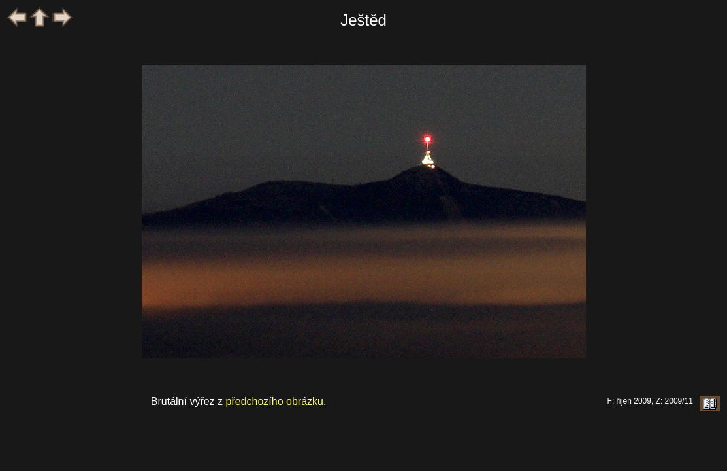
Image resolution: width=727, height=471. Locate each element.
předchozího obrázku (274, 401)
